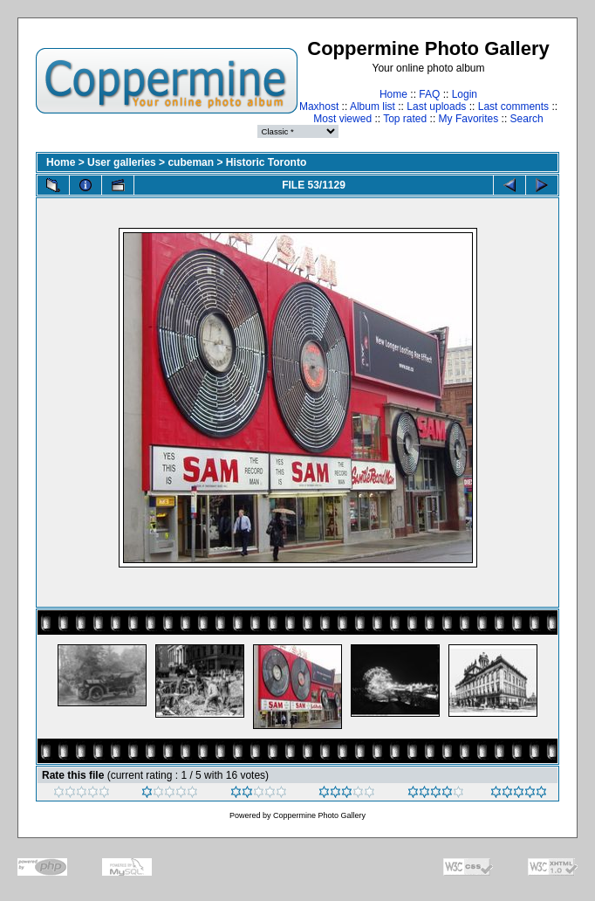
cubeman (191, 162)
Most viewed (342, 119)
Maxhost (319, 106)
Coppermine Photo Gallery (319, 815)
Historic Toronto (266, 162)
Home (393, 94)
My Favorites (469, 119)
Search (527, 119)
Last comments (513, 106)
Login (464, 94)
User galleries (121, 162)
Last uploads (436, 106)
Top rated (405, 119)
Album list (372, 106)
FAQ (429, 94)
